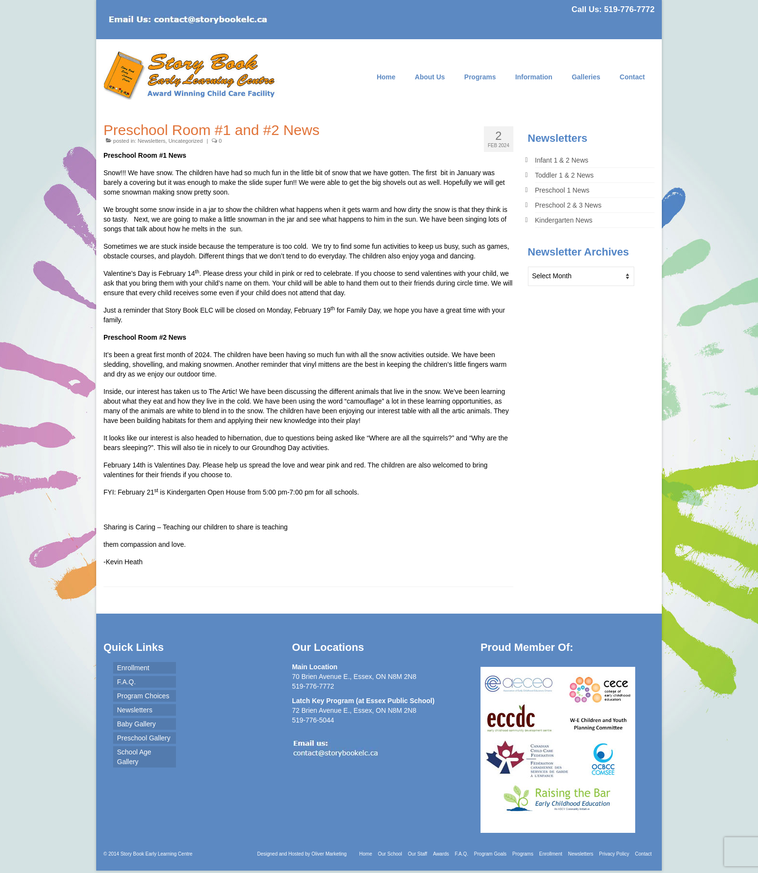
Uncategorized (185, 141)
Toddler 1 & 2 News (564, 175)
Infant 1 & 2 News (562, 160)
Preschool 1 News (562, 190)
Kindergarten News (564, 220)
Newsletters (151, 141)
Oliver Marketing (329, 854)
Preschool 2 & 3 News (568, 205)
